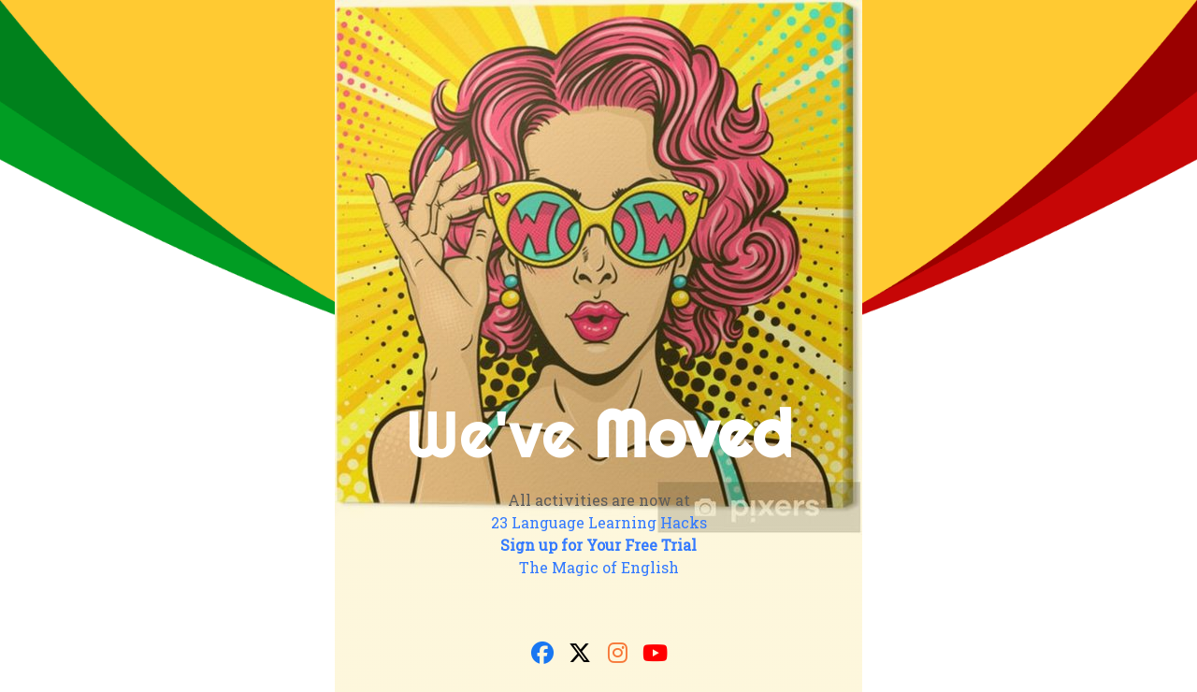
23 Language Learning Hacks (599, 522)
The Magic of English (599, 567)
